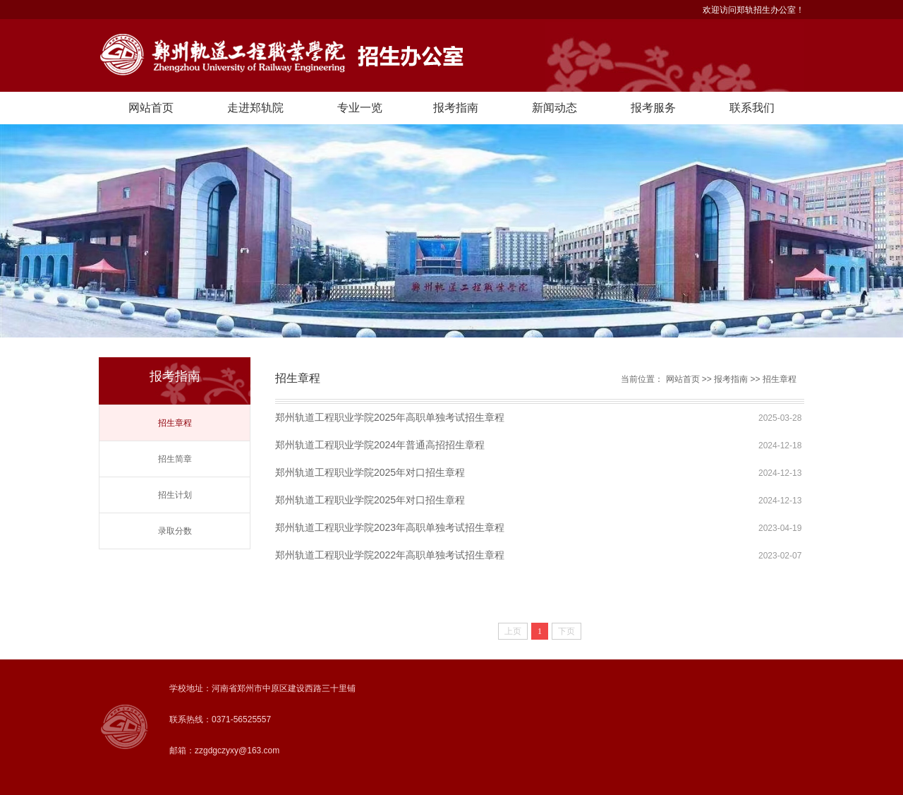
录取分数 (175, 531)
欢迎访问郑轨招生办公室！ (753, 10)
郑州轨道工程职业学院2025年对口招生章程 (370, 472)
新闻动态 (554, 108)
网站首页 (151, 108)
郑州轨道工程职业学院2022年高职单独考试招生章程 (389, 555)
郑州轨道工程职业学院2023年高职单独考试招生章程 (389, 527)
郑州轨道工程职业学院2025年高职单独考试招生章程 (389, 417)
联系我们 (752, 108)
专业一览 (359, 108)
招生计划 (175, 495)
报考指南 (455, 108)
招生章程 (175, 423)
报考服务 (653, 108)
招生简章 (175, 459)
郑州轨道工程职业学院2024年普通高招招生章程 (380, 444)
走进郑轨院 (255, 108)
